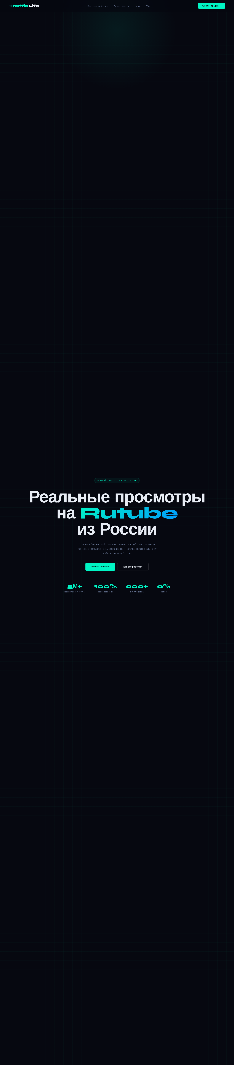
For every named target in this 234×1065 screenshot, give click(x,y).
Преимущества (122, 6)
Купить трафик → (211, 6)
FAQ (148, 6)
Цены (137, 6)
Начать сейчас (100, 566)
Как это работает (98, 6)
